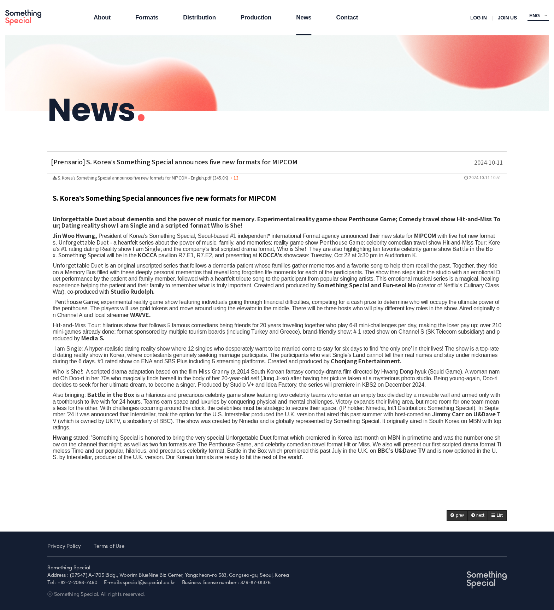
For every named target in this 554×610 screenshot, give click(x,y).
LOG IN (478, 17)
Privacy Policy (64, 546)
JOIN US (507, 17)
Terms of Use (109, 546)
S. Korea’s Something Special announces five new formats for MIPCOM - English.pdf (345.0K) (277, 178)
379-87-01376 (255, 583)
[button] (457, 515)
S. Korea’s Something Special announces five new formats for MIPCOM (164, 199)
